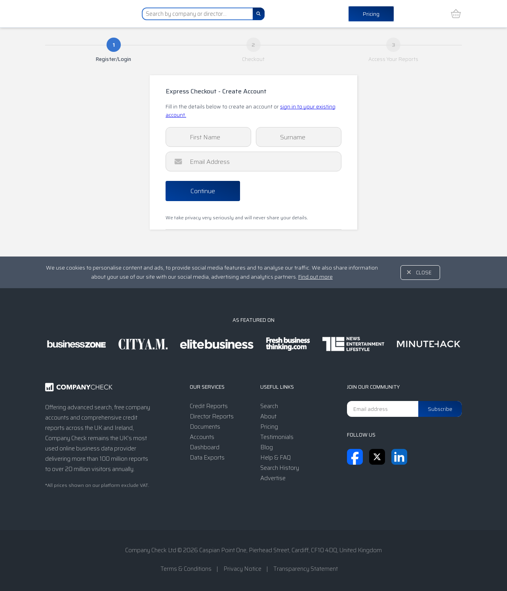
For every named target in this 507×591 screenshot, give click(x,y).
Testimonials (277, 437)
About (268, 416)
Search (269, 406)
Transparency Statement (305, 569)
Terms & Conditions (186, 569)
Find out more (315, 276)
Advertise (273, 478)
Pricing (371, 14)
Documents (205, 426)
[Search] (259, 14)
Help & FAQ (275, 457)
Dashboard (204, 447)
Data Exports (207, 457)
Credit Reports (209, 406)
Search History (279, 468)
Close (424, 272)
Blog (266, 447)
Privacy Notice (242, 569)
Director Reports (212, 416)
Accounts (202, 437)
